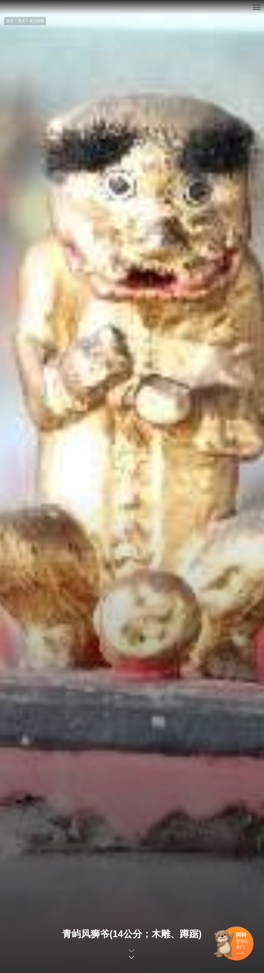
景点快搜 (36, 21)
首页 (10, 21)
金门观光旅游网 (132, 7)
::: (1, 3)
